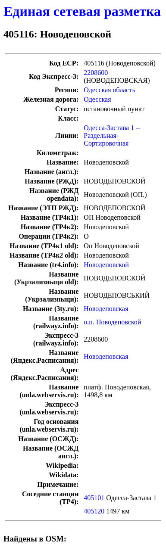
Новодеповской (106, 264)
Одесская (97, 99)
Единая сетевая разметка (82, 11)
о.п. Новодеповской (112, 322)
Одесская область (109, 89)
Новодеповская (106, 308)
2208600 (96, 72)
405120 (94, 511)
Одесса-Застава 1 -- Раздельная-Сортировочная (112, 135)
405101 (94, 497)
